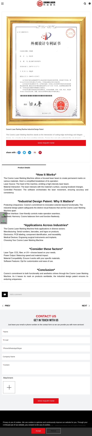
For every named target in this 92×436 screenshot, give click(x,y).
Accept (38, 431)
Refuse (53, 431)
